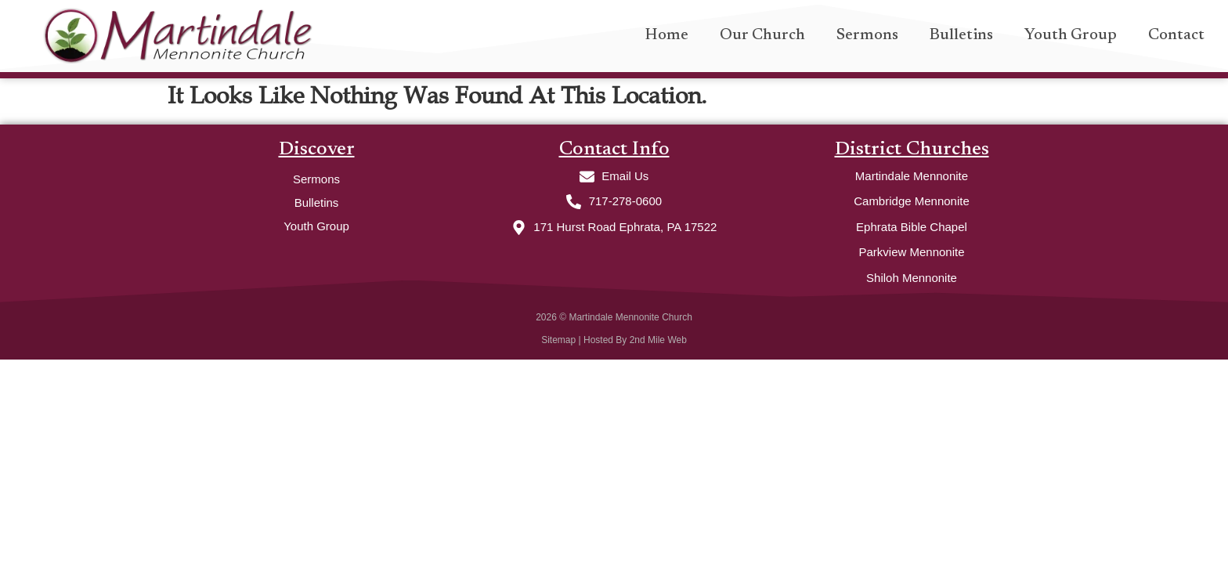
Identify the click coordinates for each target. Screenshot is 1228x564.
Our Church (762, 35)
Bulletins (961, 35)
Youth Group (1070, 35)
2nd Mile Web (658, 339)
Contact (1176, 35)
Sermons (867, 35)
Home (666, 35)
